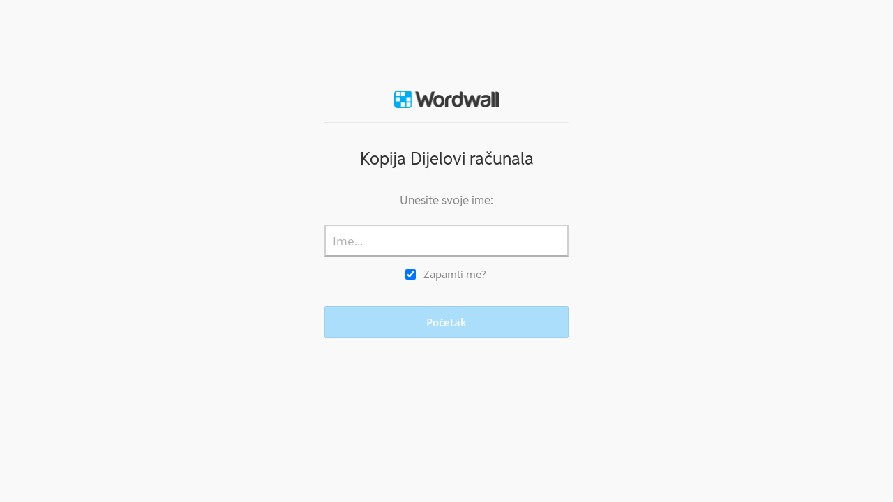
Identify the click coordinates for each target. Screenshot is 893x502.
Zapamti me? (454, 274)
